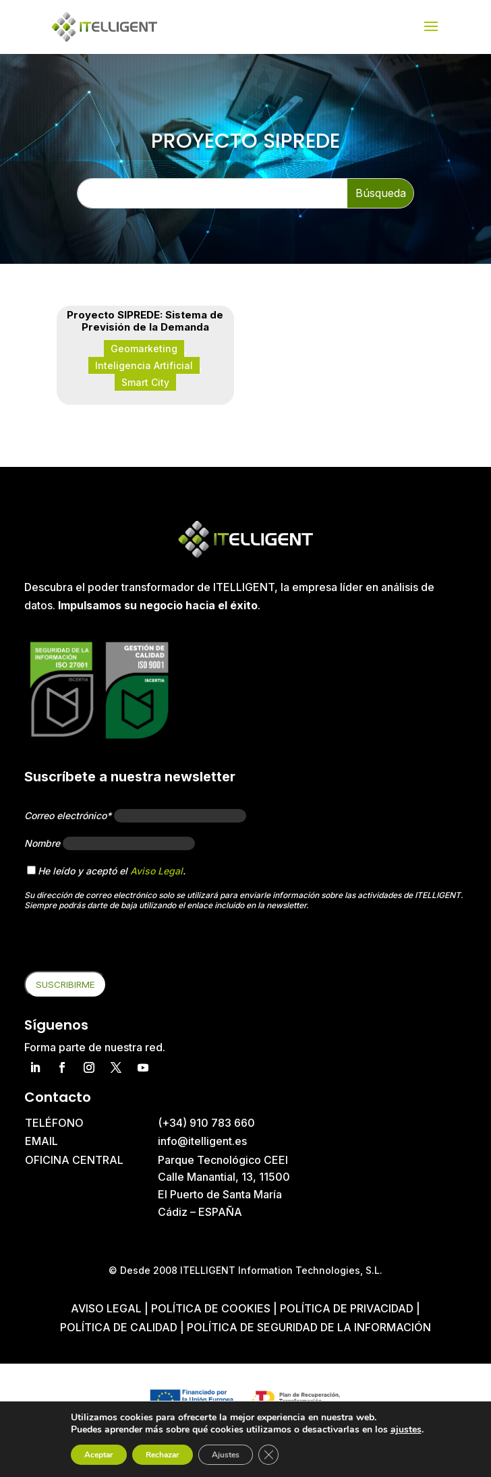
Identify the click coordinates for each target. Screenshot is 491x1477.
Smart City (145, 382)
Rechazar (162, 1454)
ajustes (406, 1430)
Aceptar (98, 1454)
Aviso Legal (156, 870)
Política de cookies (212, 1308)
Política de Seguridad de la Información (309, 1327)
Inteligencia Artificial (144, 365)
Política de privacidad (346, 1308)
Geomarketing (144, 348)
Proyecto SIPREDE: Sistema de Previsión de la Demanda (145, 320)
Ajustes (225, 1454)
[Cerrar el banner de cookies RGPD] (268, 1455)
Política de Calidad (120, 1327)
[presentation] (126, 944)
